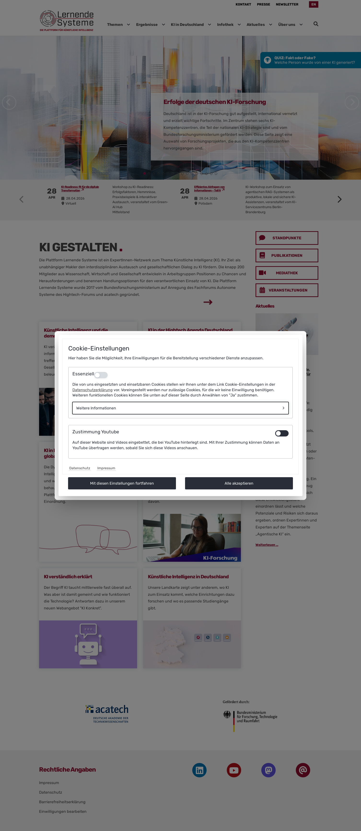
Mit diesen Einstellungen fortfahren (122, 483)
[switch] (282, 433)
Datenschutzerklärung (92, 390)
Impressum (106, 468)
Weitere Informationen (96, 408)
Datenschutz (79, 468)
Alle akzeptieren (239, 483)
